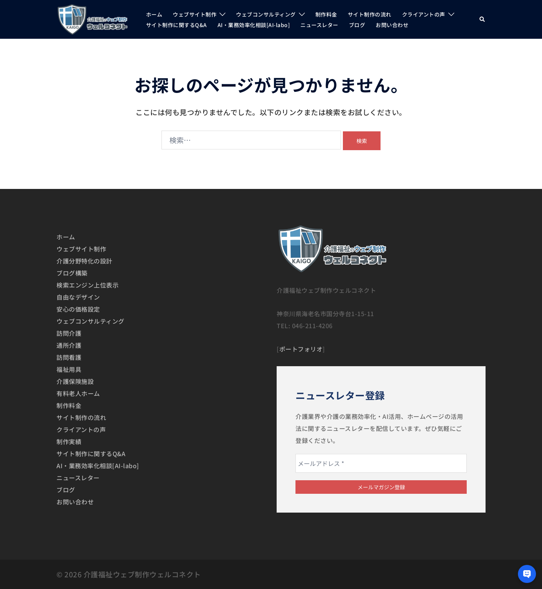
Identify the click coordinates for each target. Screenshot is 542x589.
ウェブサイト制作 (194, 14)
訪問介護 (68, 333)
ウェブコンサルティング (266, 14)
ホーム (154, 14)
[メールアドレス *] (381, 463)
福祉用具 (68, 369)
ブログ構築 (72, 272)
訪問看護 (68, 357)
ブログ (357, 25)
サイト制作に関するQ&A (176, 25)
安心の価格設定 (78, 309)
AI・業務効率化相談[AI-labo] (254, 25)
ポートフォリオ (301, 348)
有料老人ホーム (78, 393)
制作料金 (326, 14)
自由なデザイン (78, 296)
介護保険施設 (75, 381)
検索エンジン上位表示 (87, 284)
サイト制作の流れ (369, 14)
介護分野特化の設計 (84, 260)
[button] (483, 19)
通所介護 (68, 345)
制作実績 (68, 441)
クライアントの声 (423, 14)
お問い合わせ (392, 25)
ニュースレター (319, 25)
